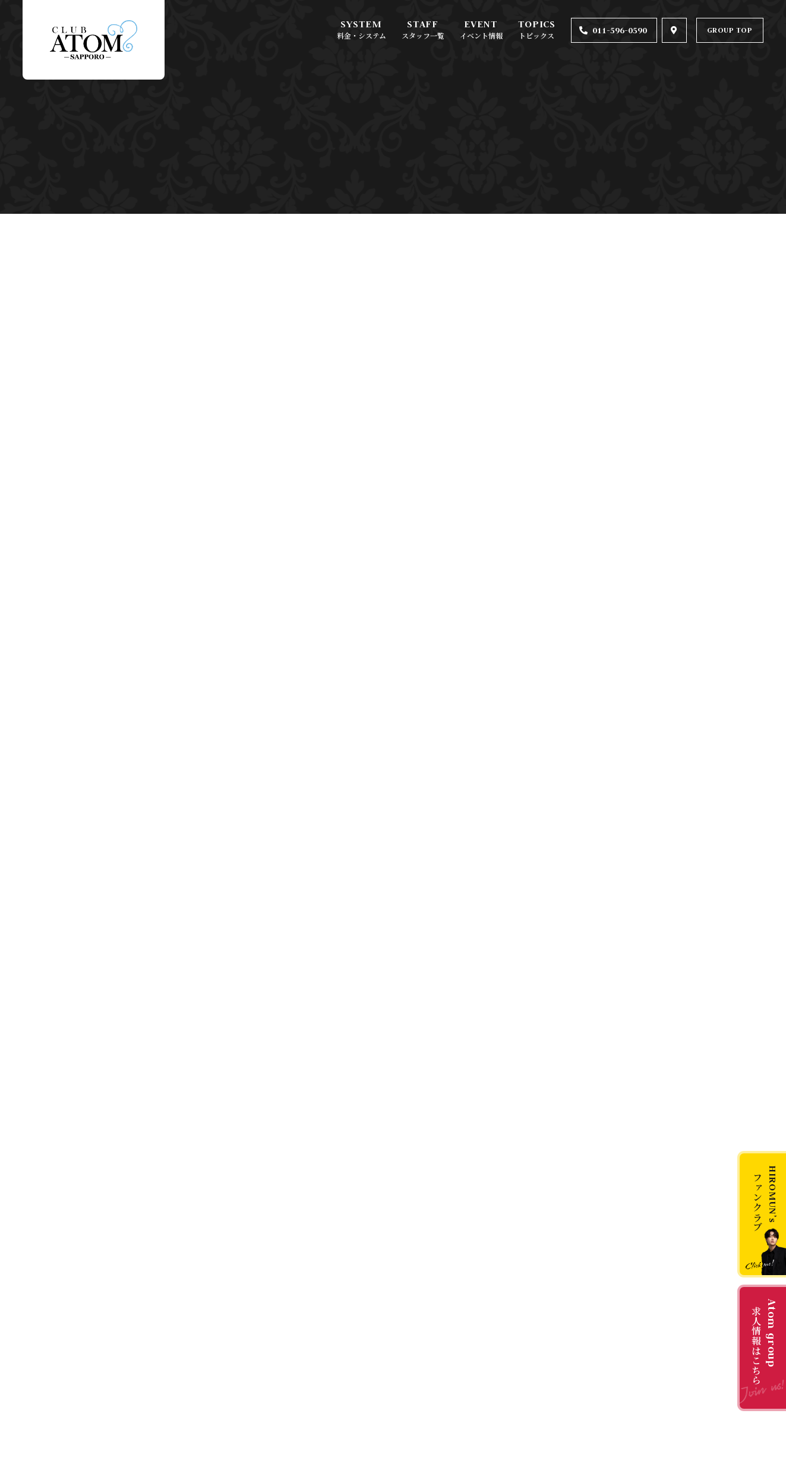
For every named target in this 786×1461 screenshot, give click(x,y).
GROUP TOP (730, 30)
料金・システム (361, 35)
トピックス (536, 35)
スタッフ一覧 (423, 35)
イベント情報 (481, 35)
